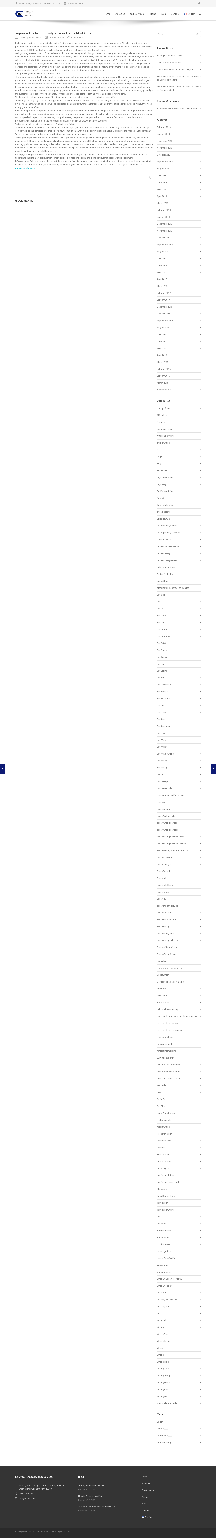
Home (107, 14)
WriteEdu (161, 1292)
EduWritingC (163, 767)
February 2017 (164, 293)
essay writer (163, 802)
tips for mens (163, 1244)
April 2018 (162, 196)
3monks (161, 422)
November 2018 (164, 148)
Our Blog (161, 1106)
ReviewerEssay (164, 1140)
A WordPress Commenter (169, 108)
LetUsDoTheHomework (168, 1064)
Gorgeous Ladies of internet (170, 982)
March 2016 (162, 362)
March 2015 (162, 383)
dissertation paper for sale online (173, 588)
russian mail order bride (168, 1182)
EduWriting (162, 760)
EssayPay (161, 899)
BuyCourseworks (165, 477)
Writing (160, 1355)
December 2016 (164, 307)
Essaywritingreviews (167, 947)
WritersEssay (163, 1334)
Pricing (152, 14)
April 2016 (162, 355)
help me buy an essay (167, 1009)
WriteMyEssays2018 (167, 1299)
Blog (163, 14)
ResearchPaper (164, 1134)
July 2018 (161, 175)
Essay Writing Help (166, 816)
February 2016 (164, 369)
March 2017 (162, 286)
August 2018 (163, 168)
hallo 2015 (162, 995)
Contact (175, 14)
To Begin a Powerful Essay (169, 55)
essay (160, 774)
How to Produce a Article (169, 62)
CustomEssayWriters (167, 560)
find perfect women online (169, 968)
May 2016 (161, 348)
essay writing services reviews (171, 843)
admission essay (165, 429)
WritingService (164, 1382)
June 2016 (162, 341)
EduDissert (162, 657)
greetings (161, 988)
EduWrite (161, 740)
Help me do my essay (167, 1023)
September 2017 (165, 244)
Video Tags (162, 1265)
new (159, 1092)
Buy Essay (162, 470)
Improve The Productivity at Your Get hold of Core (53, 33)
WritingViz (162, 1396)
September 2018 (165, 161)
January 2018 (163, 217)
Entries (162, 1428)
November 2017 (164, 231)
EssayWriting (163, 926)
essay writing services (167, 829)
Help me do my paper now (170, 1030)
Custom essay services (168, 546)
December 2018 (164, 141)
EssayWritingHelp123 (167, 940)
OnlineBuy (162, 1099)
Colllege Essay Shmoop (168, 532)
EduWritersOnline (165, 753)
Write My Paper (164, 1286)
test (159, 1216)
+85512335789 (54, 4)
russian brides (164, 1161)
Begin (160, 456)
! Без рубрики (164, 408)
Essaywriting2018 (165, 933)
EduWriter (161, 747)
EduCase (161, 615)
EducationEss (163, 636)
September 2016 (165, 320)
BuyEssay (161, 484)
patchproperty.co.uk (25, 168)
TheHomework (164, 1230)
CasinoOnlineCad (165, 505)
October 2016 (163, 313)
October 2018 (163, 155)
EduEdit (160, 664)
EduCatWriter (163, 643)
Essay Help (162, 781)
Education (162, 629)
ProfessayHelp (164, 1120)
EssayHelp (162, 878)
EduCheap (162, 650)
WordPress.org (164, 1442)
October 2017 (163, 237)
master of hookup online (169, 1078)
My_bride (161, 1085)
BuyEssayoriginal (165, 491)
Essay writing (163, 809)
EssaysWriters (164, 912)
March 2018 (162, 203)
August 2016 (163, 327)
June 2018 (162, 182)
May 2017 (161, 272)
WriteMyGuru (163, 1306)
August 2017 (163, 251)
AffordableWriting (166, 436)
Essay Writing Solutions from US (172, 850)
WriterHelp (162, 1320)
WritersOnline (163, 1341)
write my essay (164, 1272)
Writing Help (163, 1362)
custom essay (164, 539)
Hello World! (163, 1002)
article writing (163, 443)
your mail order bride (167, 1403)
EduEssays (162, 691)
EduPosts (161, 712)
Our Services (137, 14)
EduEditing (162, 671)
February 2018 (164, 210)
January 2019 (163, 134)
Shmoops (162, 1189)
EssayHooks (163, 892)
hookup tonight (164, 1044)
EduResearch (163, 726)
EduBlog (161, 595)
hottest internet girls (166, 1051)
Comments (164, 1435)
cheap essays (163, 512)
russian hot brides (165, 1175)
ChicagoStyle (163, 519)
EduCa (160, 608)
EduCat (160, 622)
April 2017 (162, 279)
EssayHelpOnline (165, 885)
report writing (163, 1127)
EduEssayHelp (164, 684)
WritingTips (162, 1389)
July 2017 (161, 258)
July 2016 (161, 334)
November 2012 (164, 389)
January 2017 (163, 300)
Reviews (161, 1147)
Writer (160, 1313)
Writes (160, 1348)
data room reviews (166, 567)
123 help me (163, 415)
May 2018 (161, 189)
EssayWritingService (167, 954)
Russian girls (163, 1168)
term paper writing (166, 1210)
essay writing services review (171, 836)
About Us (120, 14)
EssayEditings (164, 864)
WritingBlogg (163, 1375)
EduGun (161, 705)
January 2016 (163, 376)
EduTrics (161, 733)
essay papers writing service (171, 795)
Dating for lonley (165, 574)
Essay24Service (164, 857)
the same (161, 1223)
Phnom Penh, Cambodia (30, 4)
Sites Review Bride (166, 1196)
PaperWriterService (166, 1113)
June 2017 (162, 265)
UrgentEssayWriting (166, 1258)
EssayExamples (164, 871)
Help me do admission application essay (177, 1016)
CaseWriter (162, 498)
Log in (160, 1422)
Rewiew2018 (163, 1154)
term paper (162, 1203)
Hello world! (191, 108)
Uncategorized (164, 1251)
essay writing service (167, 823)
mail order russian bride (168, 1071)
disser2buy (162, 581)
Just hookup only (165, 1058)
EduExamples (163, 698)
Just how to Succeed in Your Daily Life (175, 69)
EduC (159, 601)
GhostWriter (163, 975)
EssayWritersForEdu (167, 919)
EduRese (161, 719)
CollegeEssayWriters (167, 525)
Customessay (163, 553)
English (189, 14)
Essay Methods (164, 788)
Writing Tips (163, 1368)
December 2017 (164, 224)
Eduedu (160, 677)
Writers (160, 1327)
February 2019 (164, 127)
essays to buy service (167, 905)
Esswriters (162, 961)
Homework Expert (165, 1037)
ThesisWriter (163, 1237)
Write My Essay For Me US (169, 1279)
